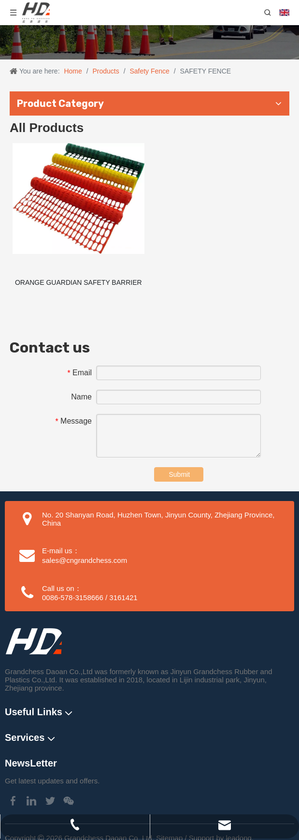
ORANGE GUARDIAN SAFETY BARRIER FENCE (78, 288)
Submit (179, 480)
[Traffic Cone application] (149, 42)
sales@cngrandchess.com (84, 566)
